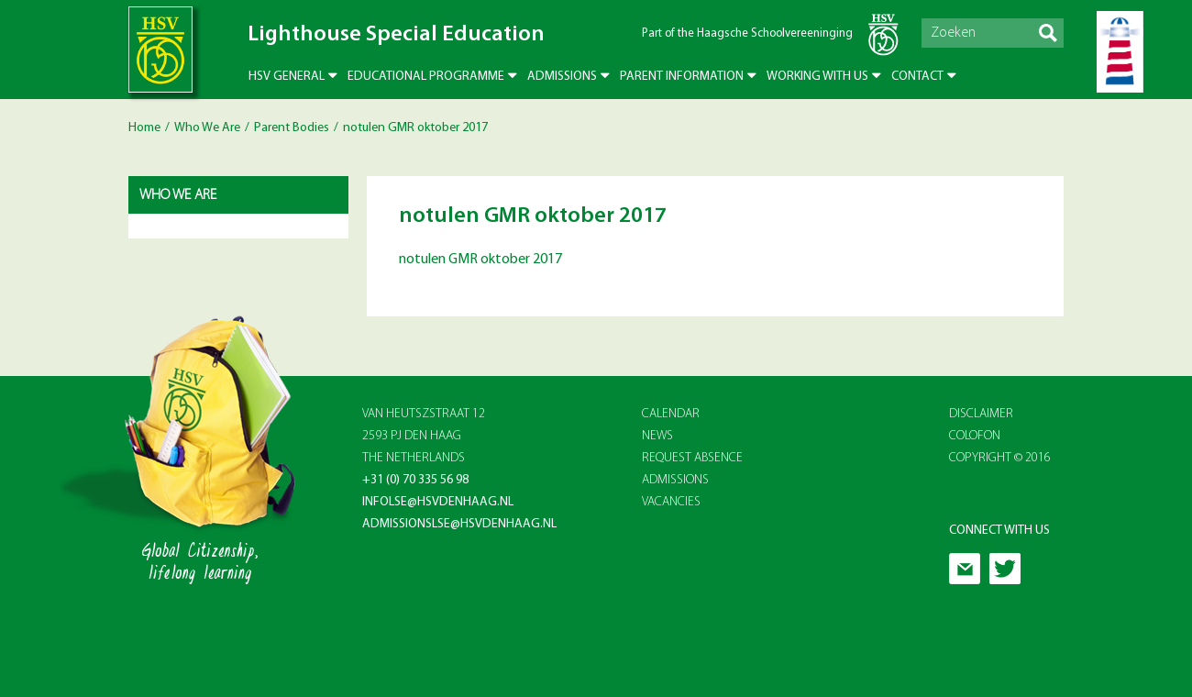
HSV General (286, 76)
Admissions (562, 76)
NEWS (657, 436)
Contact (917, 76)
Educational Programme (426, 76)
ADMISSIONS (675, 480)
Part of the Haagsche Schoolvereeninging (747, 33)
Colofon (974, 436)
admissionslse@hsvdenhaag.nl (459, 524)
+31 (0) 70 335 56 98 (415, 480)
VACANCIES (671, 502)
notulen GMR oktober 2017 (480, 259)
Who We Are (207, 128)
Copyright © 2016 (1000, 458)
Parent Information (682, 76)
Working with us (817, 76)
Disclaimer (981, 414)
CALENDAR (671, 414)
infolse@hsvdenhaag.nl (437, 502)
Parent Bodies (291, 128)
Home (144, 128)
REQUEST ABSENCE (692, 458)
